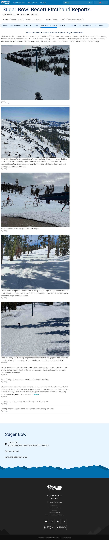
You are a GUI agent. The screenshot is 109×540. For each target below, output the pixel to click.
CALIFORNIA (9, 15)
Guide (5, 25)
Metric (54, 512)
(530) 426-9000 (12, 451)
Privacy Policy (54, 505)
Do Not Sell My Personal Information (54, 515)
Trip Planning (32, 2)
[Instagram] (58, 521)
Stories (43, 2)
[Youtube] (46, 521)
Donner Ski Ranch (75, 20)
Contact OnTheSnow (54, 496)
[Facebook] (64, 521)
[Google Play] (49, 527)
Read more (36, 394)
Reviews (62, 25)
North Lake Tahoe (33, 20)
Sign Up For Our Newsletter (54, 502)
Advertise (54, 499)
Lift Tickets (99, 25)
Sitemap (54, 510)
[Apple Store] (61, 527)
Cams (36, 25)
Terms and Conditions (54, 508)
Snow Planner (85, 25)
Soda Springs (58, 20)
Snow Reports (19, 2)
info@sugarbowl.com (16, 457)
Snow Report (15, 25)
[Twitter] (52, 521)
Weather (27, 25)
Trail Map (73, 25)
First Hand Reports (48, 25)
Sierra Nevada (16, 20)
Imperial (58, 512)
